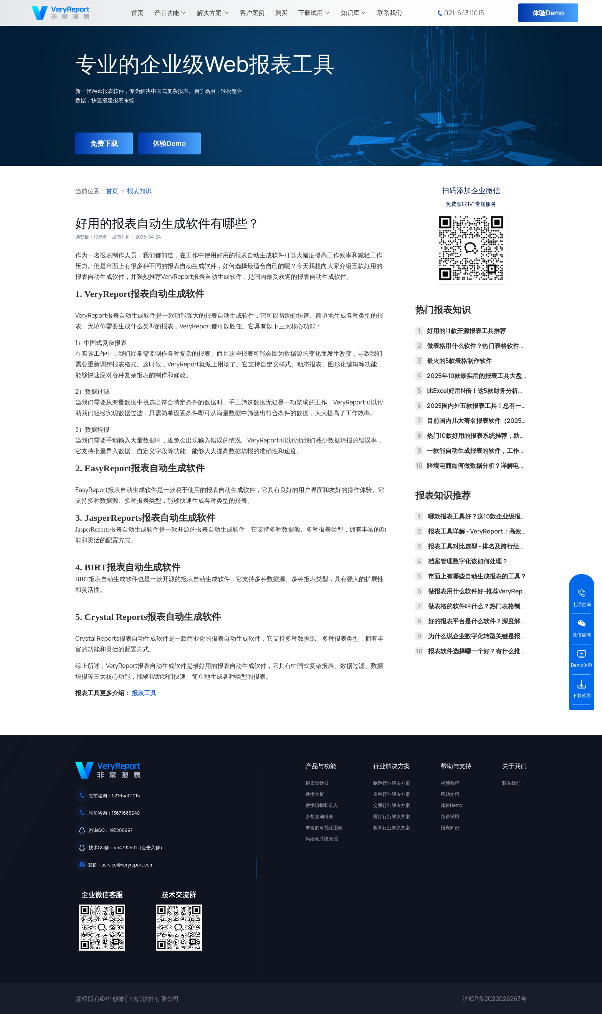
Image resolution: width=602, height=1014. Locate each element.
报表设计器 (317, 783)
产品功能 (170, 12)
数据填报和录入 (322, 805)
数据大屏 (315, 794)
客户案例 (252, 12)
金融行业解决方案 (391, 794)
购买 (281, 12)
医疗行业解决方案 (391, 816)
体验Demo (548, 12)
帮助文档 (450, 794)
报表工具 (144, 693)
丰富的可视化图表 (324, 827)
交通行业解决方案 (391, 805)
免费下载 (104, 143)
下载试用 (314, 12)
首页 (137, 12)
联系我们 (389, 12)
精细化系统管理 (322, 838)
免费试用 (450, 816)
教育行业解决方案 (391, 827)
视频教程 (450, 783)
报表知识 (139, 191)
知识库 (354, 12)
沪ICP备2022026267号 (494, 998)
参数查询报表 (319, 816)
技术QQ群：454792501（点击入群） (127, 847)
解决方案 (213, 12)
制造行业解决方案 (391, 783)
